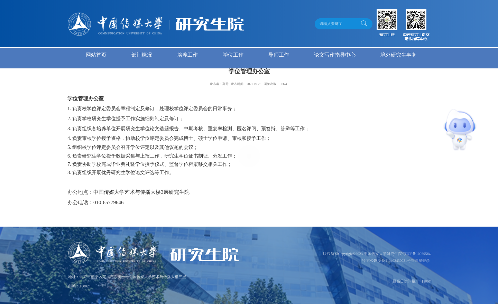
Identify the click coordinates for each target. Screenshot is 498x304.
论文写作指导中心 (335, 55)
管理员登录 (420, 261)
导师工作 (278, 55)
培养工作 (187, 55)
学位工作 (233, 55)
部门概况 (141, 55)
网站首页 (96, 55)
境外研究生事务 (398, 55)
